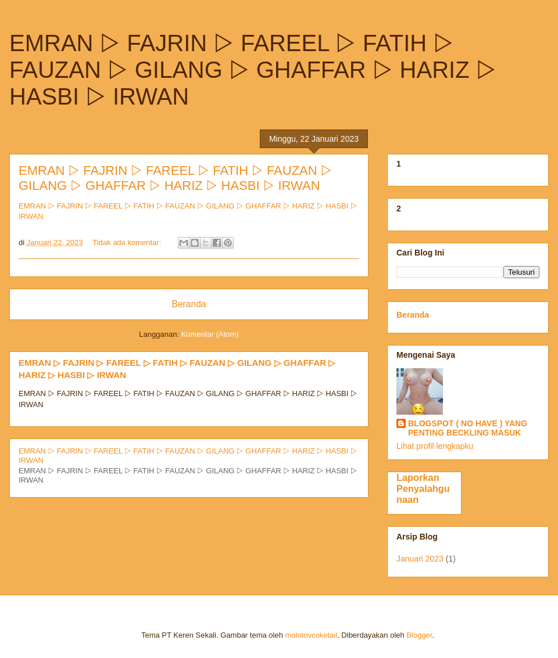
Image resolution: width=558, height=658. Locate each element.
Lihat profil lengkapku (434, 446)
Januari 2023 (419, 558)
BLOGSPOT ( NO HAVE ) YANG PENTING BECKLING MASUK (467, 428)
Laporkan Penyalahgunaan (423, 488)
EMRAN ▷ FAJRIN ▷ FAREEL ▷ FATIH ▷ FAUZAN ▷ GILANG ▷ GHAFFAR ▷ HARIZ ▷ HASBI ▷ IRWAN (175, 178)
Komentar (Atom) (210, 334)
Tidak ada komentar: (127, 242)
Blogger (419, 635)
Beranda (189, 304)
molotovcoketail (311, 635)
